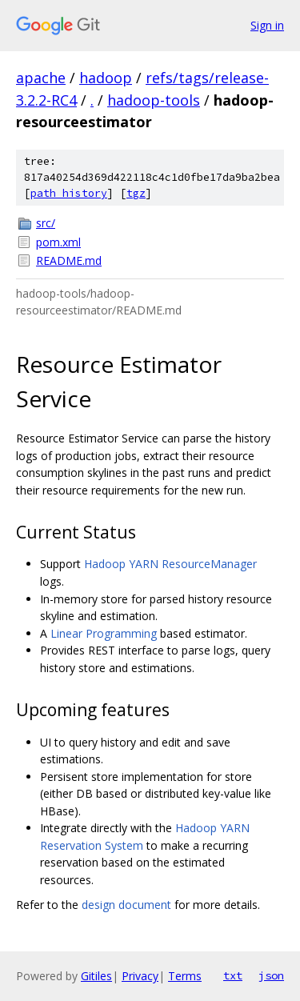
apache (41, 77)
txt (232, 975)
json (271, 975)
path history (68, 193)
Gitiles (96, 975)
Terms (185, 975)
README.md (69, 260)
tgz (136, 193)
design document (126, 904)
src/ (45, 222)
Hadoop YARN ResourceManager (170, 563)
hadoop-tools (153, 100)
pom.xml (58, 242)
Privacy (140, 975)
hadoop (105, 77)
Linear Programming (103, 633)
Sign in (267, 25)
